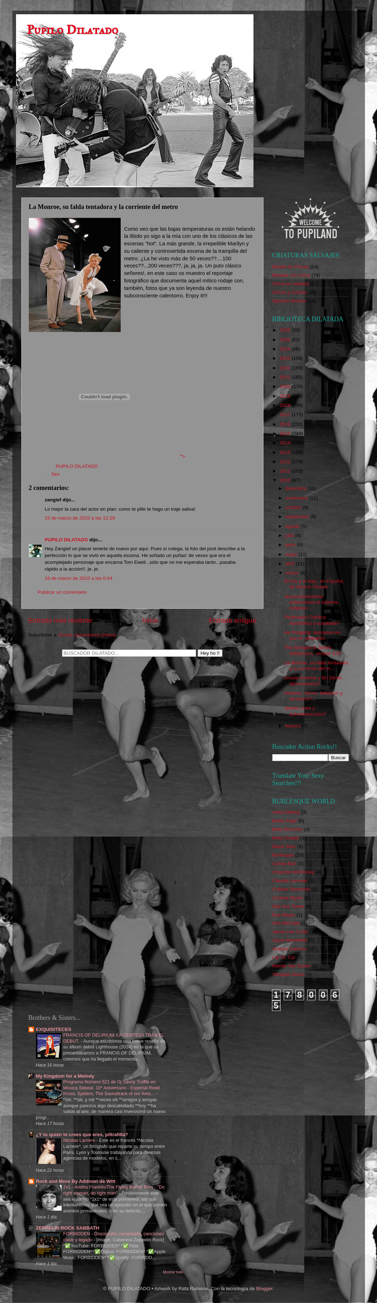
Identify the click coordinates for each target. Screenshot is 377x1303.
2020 (285, 386)
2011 (285, 471)
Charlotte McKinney (293, 872)
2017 (285, 414)
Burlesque (283, 855)
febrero (294, 726)
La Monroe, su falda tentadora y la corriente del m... (316, 665)
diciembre (297, 488)
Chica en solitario (290, 283)
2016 (285, 424)
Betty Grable (285, 837)
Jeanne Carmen (289, 948)
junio (291, 544)
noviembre (297, 498)
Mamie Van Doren (291, 966)
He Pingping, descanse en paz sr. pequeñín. (312, 635)
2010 (285, 480)
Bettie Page (284, 820)
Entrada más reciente (60, 620)
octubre (294, 507)
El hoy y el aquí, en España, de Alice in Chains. (314, 583)
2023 (285, 358)
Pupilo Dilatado (72, 29)
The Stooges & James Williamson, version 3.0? (312, 650)
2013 (285, 452)
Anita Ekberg (286, 812)
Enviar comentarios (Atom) (87, 635)
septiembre (298, 516)
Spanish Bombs (289, 300)
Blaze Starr (284, 846)
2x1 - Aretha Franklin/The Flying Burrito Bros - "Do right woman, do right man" (114, 1190)
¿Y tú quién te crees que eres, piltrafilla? (82, 1134)
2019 (285, 396)
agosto (293, 526)
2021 (285, 377)
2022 (285, 368)
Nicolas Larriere (79, 1140)
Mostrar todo (173, 1272)
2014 (285, 442)
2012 (285, 461)
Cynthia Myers (287, 897)
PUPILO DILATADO (66, 539)
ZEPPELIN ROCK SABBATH (67, 1228)
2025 (285, 339)
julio (290, 535)
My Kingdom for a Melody (65, 1076)
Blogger (264, 1288)
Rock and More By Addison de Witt (76, 1181)
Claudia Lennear (290, 880)
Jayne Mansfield (289, 940)
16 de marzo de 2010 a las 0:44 (78, 578)
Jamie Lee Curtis (290, 931)
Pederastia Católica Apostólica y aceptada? (311, 619)
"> (107, 456)
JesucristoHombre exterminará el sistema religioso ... (311, 602)
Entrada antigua (232, 620)
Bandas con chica (291, 275)
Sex (55, 474)
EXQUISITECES (54, 1029)
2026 (285, 330)
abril (291, 563)
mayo (292, 554)
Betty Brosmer (287, 829)
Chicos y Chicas (289, 292)
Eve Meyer (283, 915)
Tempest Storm (288, 974)
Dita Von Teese (288, 906)
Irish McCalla (286, 923)
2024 (285, 349)
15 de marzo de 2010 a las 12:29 (80, 518)
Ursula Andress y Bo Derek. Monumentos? (313, 680)
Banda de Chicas (290, 266)
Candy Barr (284, 863)
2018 (285, 405)
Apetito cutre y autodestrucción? (305, 710)
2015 (285, 433)
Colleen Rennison (291, 889)
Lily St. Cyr (283, 957)
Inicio (150, 620)
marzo (293, 573)
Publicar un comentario (62, 592)
